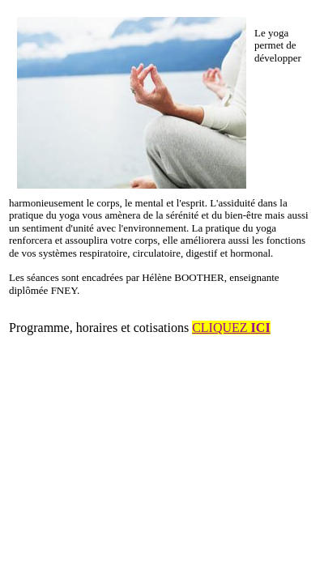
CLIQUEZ (231, 327)
